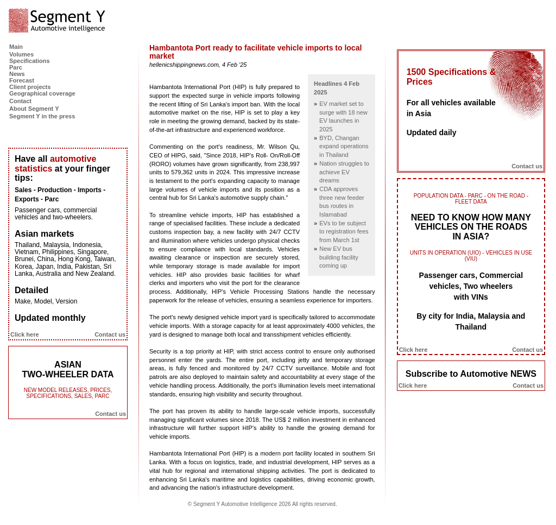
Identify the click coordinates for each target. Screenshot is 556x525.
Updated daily (432, 132)
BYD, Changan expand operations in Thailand (344, 146)
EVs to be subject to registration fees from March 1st (344, 231)
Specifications (29, 61)
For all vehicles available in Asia (451, 108)
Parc (15, 67)
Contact (20, 101)
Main (16, 46)
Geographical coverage (42, 93)
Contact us (109, 334)
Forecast (21, 80)
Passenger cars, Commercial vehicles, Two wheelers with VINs (471, 286)
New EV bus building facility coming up (338, 257)
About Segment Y (34, 108)
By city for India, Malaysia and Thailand (470, 321)
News (17, 74)
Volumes (21, 54)
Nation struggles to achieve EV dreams (344, 172)
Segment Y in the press (42, 116)
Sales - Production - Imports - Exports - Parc (60, 194)
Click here (24, 334)
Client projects (29, 87)
